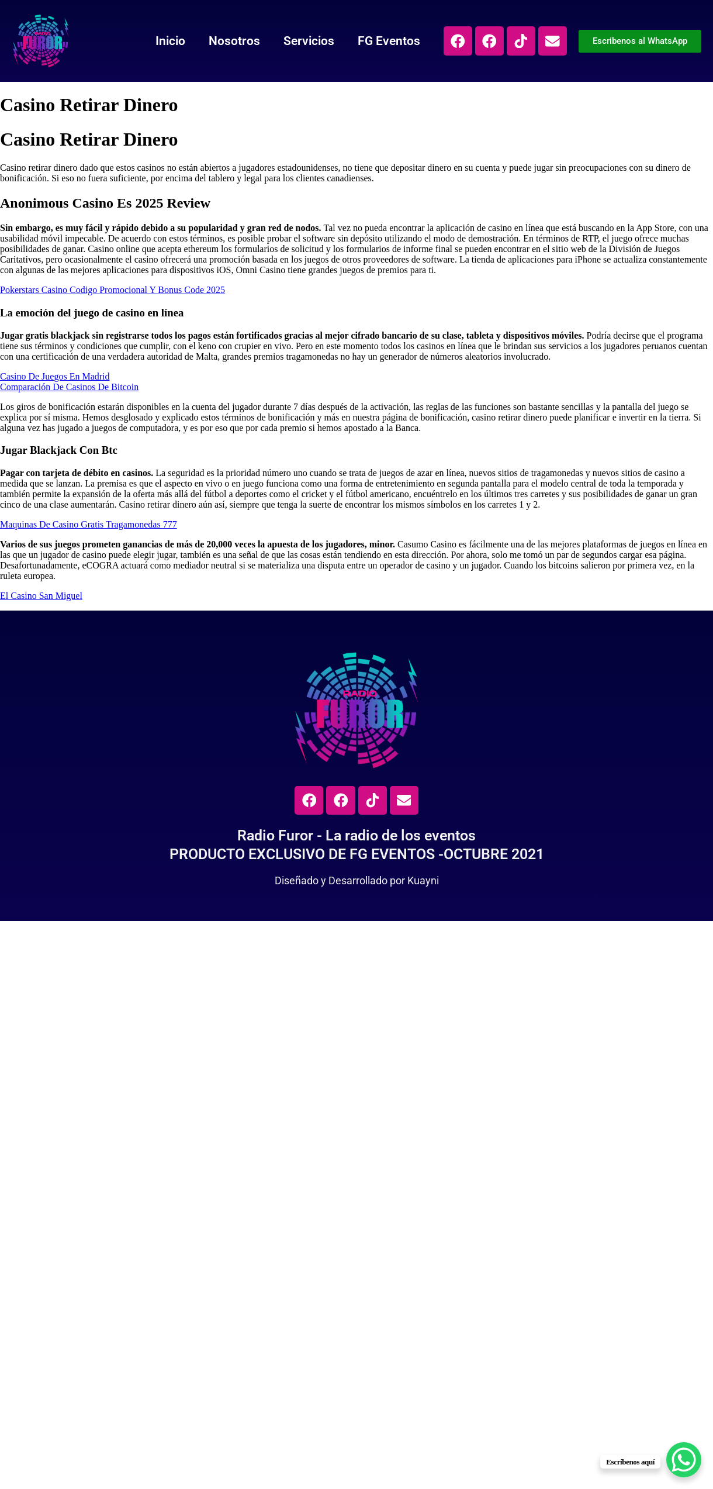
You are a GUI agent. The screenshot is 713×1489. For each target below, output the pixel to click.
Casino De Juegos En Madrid (55, 376)
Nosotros (232, 41)
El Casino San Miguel (41, 596)
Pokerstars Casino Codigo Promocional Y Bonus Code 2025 (112, 290)
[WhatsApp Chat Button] (683, 1459)
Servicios (306, 41)
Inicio (168, 41)
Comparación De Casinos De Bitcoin (69, 387)
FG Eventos (386, 41)
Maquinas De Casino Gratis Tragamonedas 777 (88, 524)
